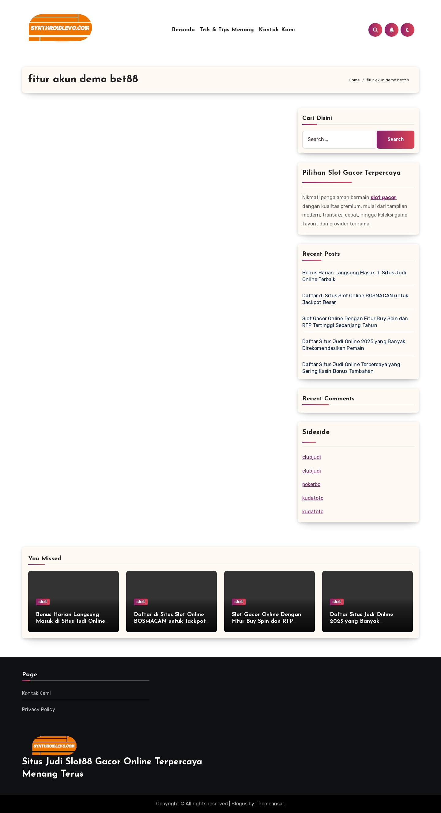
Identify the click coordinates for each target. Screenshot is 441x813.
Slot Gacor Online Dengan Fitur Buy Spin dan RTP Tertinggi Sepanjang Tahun (267, 621)
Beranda (183, 30)
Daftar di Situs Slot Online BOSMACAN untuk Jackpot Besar (170, 621)
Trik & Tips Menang (227, 30)
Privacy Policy (38, 709)
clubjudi (311, 457)
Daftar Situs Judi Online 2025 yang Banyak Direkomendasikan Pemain (364, 621)
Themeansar (269, 804)
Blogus (239, 804)
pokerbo (311, 484)
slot (42, 601)
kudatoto (312, 498)
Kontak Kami (277, 30)
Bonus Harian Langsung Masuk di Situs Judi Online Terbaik (70, 621)
